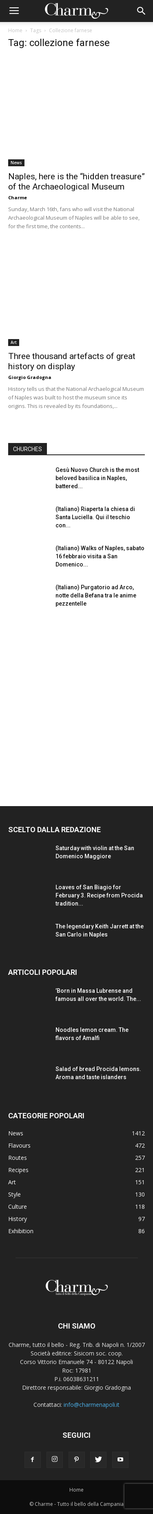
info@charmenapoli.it (92, 1404)
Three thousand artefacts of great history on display (71, 361)
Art (14, 342)
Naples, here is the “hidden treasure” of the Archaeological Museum (76, 182)
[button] (141, 11)
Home (15, 30)
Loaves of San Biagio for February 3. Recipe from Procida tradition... (99, 895)
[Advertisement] (76, 701)
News (16, 162)
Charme (17, 197)
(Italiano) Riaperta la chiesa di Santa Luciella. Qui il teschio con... (95, 517)
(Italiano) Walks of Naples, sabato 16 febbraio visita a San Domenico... (99, 556)
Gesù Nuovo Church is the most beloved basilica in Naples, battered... (97, 478)
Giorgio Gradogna (29, 377)
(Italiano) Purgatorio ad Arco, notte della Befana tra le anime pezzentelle (95, 595)
